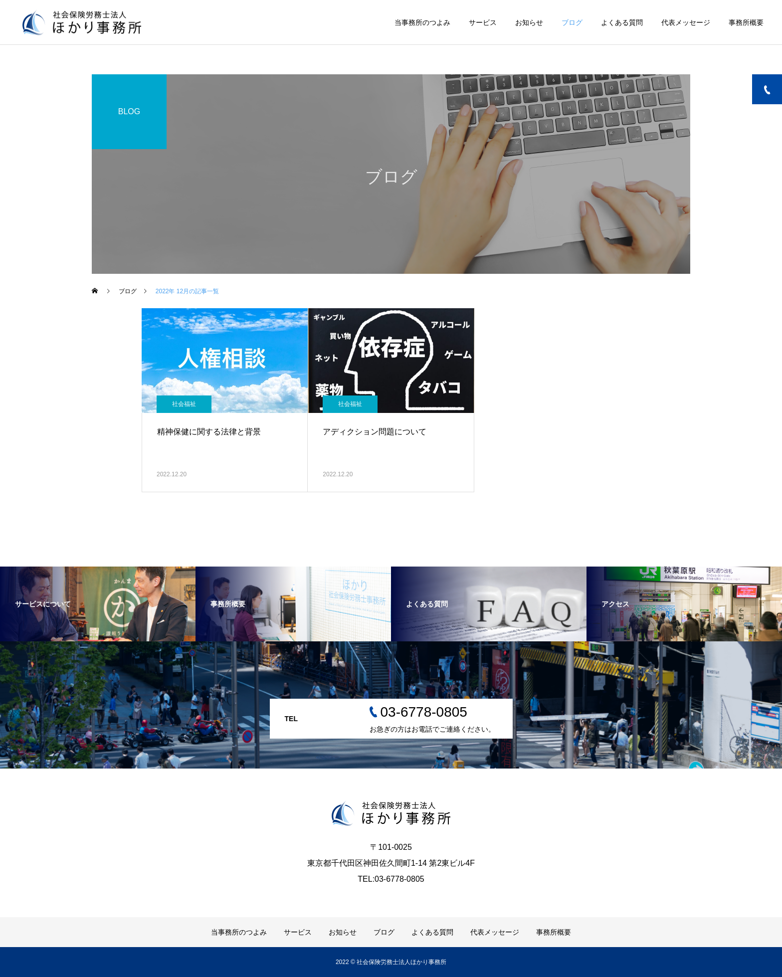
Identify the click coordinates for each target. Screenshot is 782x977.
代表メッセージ (685, 22)
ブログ (572, 22)
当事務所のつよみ (422, 22)
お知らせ (529, 22)
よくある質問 (622, 22)
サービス (483, 22)
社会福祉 (184, 403)
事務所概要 (746, 22)
